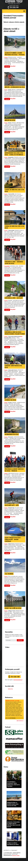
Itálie (8, 266)
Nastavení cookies (15, 855)
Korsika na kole (10, 400)
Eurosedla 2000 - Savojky (14, 298)
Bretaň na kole (10, 120)
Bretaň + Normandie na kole (15, 87)
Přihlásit (20, 640)
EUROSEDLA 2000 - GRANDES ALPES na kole (14, 262)
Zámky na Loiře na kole (13, 608)
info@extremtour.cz (18, 679)
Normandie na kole (12, 434)
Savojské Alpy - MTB (12, 505)
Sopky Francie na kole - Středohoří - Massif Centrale (13, 539)
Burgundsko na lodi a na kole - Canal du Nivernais (14, 154)
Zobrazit (7, 66)
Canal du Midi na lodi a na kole (14, 190)
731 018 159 (15, 676)
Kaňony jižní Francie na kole (13, 366)
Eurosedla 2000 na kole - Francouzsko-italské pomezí (15, 333)
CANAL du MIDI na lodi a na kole (14, 227)
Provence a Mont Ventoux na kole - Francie (14, 470)
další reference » (20, 720)
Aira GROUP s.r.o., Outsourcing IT (10, 850)
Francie (6, 57)
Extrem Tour (10, 688)
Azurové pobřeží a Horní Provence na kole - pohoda (14, 54)
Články (6, 767)
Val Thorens (9, 574)
